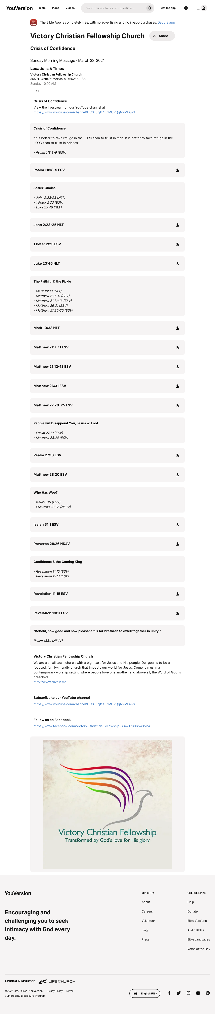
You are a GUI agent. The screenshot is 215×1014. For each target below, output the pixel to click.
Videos (70, 7)
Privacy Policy (54, 990)
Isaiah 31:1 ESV (46, 524)
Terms (70, 990)
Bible (42, 7)
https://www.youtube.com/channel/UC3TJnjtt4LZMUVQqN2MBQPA (85, 112)
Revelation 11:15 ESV (51, 594)
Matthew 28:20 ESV (50, 474)
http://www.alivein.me (50, 682)
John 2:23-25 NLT (49, 225)
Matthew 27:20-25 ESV (53, 405)
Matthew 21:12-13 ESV (52, 367)
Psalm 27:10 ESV (47, 455)
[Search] (113, 8)
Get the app (168, 7)
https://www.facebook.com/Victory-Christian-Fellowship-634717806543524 (92, 726)
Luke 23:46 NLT (47, 263)
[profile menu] (201, 8)
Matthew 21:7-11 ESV (51, 347)
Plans (55, 7)
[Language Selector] (186, 8)
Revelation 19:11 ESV (51, 613)
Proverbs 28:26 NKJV (52, 544)
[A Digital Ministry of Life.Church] (107, 979)
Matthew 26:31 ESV (50, 386)
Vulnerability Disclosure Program (25, 995)
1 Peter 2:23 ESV (47, 244)
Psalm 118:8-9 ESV (49, 170)
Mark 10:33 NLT (47, 328)
